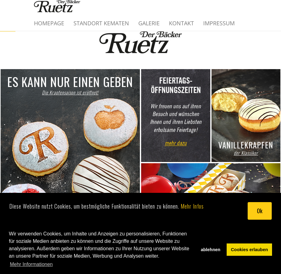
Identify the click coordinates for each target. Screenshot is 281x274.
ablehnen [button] (210, 249)
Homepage (49, 23)
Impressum (219, 23)
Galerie (149, 23)
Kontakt (181, 23)
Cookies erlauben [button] (249, 249)
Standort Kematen (101, 23)
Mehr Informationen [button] (31, 264)
